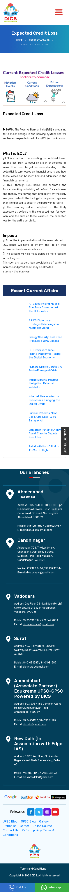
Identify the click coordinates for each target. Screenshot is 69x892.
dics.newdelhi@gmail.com (38, 777)
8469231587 (34, 525)
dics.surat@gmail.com (36, 666)
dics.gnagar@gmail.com (40, 572)
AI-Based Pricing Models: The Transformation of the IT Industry (44, 307)
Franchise (9, 826)
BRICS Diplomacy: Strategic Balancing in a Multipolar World (44, 324)
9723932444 (53, 568)
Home (19, 40)
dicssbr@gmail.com (34, 724)
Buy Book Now (65, 441)
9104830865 (50, 773)
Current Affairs (39, 40)
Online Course (42, 826)
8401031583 (31, 662)
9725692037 (31, 620)
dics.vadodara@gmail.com (38, 624)
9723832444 (34, 568)
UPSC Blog (10, 821)
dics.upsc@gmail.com (39, 530)
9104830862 (31, 773)
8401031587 (48, 662)
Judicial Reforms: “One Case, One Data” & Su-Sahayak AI (43, 416)
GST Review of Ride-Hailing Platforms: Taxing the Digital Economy (45, 353)
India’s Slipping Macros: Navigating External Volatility (43, 383)
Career (24, 826)
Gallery (44, 821)
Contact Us (10, 830)
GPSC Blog (28, 821)
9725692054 (50, 620)
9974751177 (30, 720)
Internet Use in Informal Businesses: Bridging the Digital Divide (44, 400)
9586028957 (53, 525)
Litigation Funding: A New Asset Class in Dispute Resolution (45, 433)
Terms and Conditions (33, 868)
